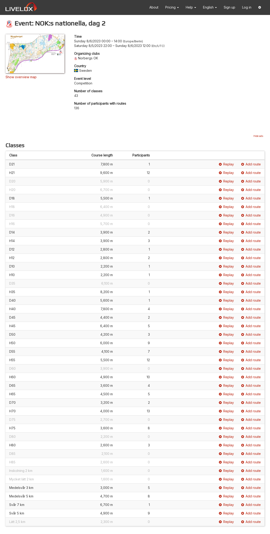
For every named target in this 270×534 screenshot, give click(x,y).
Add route (251, 164)
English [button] (210, 7)
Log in (246, 7)
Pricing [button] (172, 7)
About (153, 7)
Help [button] (191, 7)
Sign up (229, 7)
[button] (259, 7)
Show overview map (21, 77)
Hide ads (258, 136)
